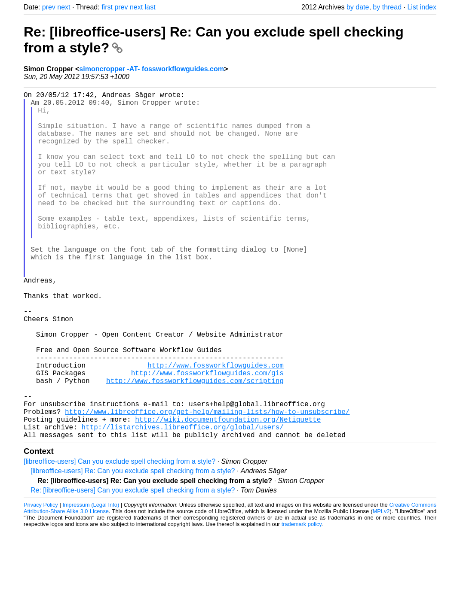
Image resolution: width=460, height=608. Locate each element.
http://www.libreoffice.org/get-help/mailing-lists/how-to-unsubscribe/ (207, 483)
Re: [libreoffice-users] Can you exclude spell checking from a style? (133, 567)
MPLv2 (381, 588)
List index (421, 7)
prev (48, 7)
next (63, 7)
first (107, 7)
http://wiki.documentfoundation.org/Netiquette (228, 493)
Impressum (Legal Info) (90, 582)
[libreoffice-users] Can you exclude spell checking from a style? (119, 538)
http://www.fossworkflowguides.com (215, 427)
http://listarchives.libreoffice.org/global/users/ (182, 502)
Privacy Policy (41, 582)
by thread (387, 7)
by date (358, 7)
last (150, 7)
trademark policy (302, 601)
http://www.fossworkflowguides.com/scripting (195, 445)
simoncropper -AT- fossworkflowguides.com (151, 69)
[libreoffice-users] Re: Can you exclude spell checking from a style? (133, 548)
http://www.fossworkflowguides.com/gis (207, 436)
